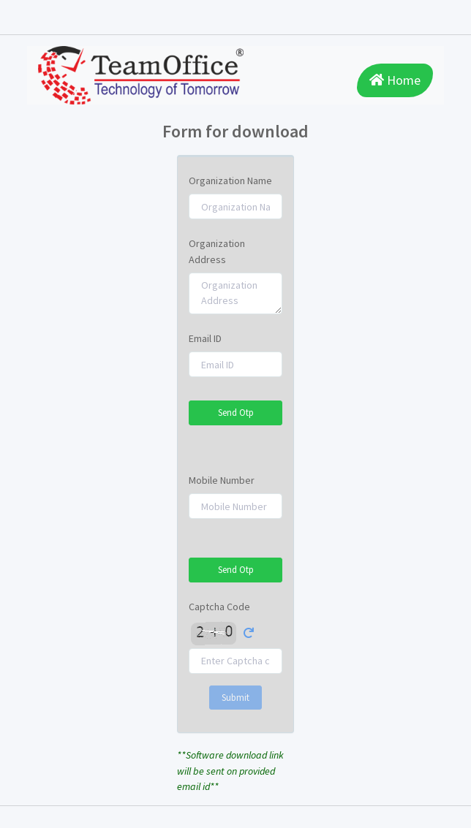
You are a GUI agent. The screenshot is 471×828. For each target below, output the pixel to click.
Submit (235, 697)
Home (395, 80)
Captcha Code (219, 606)
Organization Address (217, 251)
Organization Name (230, 180)
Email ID (205, 338)
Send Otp (236, 412)
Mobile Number (222, 480)
